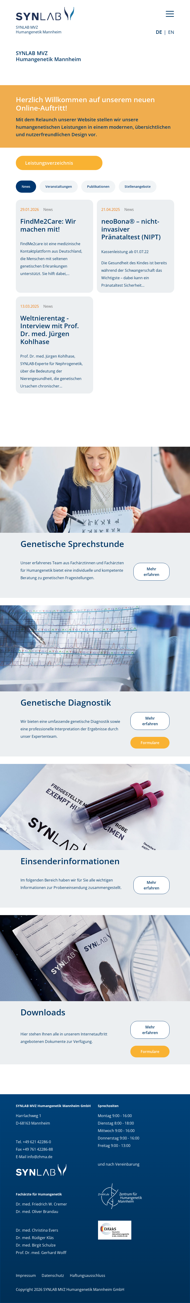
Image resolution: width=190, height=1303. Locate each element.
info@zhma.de (39, 1156)
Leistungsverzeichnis (49, 163)
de (159, 32)
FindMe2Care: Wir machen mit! (48, 225)
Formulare (150, 742)
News (26, 186)
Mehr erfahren (151, 571)
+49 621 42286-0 (37, 1141)
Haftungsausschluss (87, 1275)
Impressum (26, 1275)
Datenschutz (53, 1275)
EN (171, 32)
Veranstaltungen (58, 186)
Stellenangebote (138, 186)
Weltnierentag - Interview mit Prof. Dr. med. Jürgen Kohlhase (49, 330)
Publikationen (98, 186)
